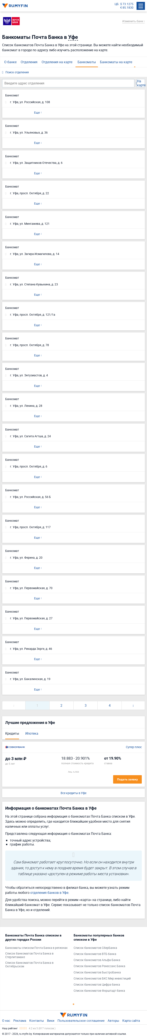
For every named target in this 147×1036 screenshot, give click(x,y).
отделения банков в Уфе (49, 892)
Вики (50, 1020)
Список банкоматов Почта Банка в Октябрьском (29, 964)
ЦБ (117, 4)
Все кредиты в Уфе (73, 793)
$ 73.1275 (126, 4)
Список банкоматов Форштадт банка (99, 991)
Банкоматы (87, 62)
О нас (6, 1020)
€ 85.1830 (126, 7)
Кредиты (12, 733)
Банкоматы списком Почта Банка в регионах (36, 948)
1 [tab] (74, 1004)
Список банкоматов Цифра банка (97, 984)
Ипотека (31, 733)
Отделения (29, 62)
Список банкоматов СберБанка (95, 948)
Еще (37, 112)
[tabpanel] (37, 951)
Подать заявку (127, 779)
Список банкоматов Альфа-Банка (97, 960)
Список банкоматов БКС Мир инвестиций (102, 978)
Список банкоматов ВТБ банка (95, 954)
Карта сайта (131, 1020)
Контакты (36, 1020)
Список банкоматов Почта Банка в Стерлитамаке (29, 955)
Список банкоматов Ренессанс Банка (99, 966)
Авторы (113, 1020)
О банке (10, 62)
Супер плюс (134, 747)
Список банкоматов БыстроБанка (97, 972)
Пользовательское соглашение (81, 1020)
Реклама (19, 1020)
